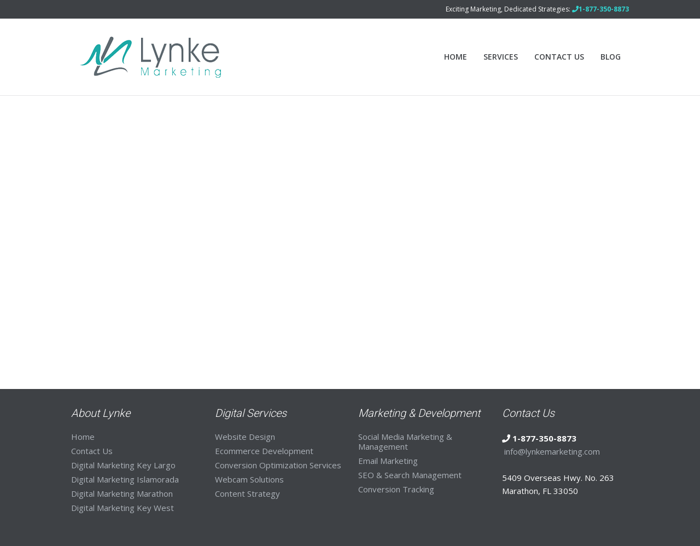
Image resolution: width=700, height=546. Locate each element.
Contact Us (559, 56)
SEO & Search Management (410, 474)
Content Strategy (247, 493)
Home (455, 56)
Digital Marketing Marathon (122, 493)
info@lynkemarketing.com (552, 451)
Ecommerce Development (264, 450)
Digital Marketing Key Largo (123, 465)
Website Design (245, 436)
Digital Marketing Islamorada (125, 479)
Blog (610, 56)
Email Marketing (388, 460)
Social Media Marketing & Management (405, 441)
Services (500, 56)
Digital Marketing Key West (122, 507)
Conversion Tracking (396, 489)
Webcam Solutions (249, 479)
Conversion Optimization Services (278, 465)
